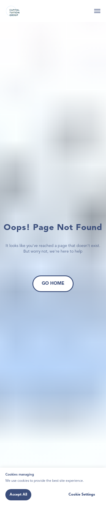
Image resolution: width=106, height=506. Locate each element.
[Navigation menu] (97, 11)
